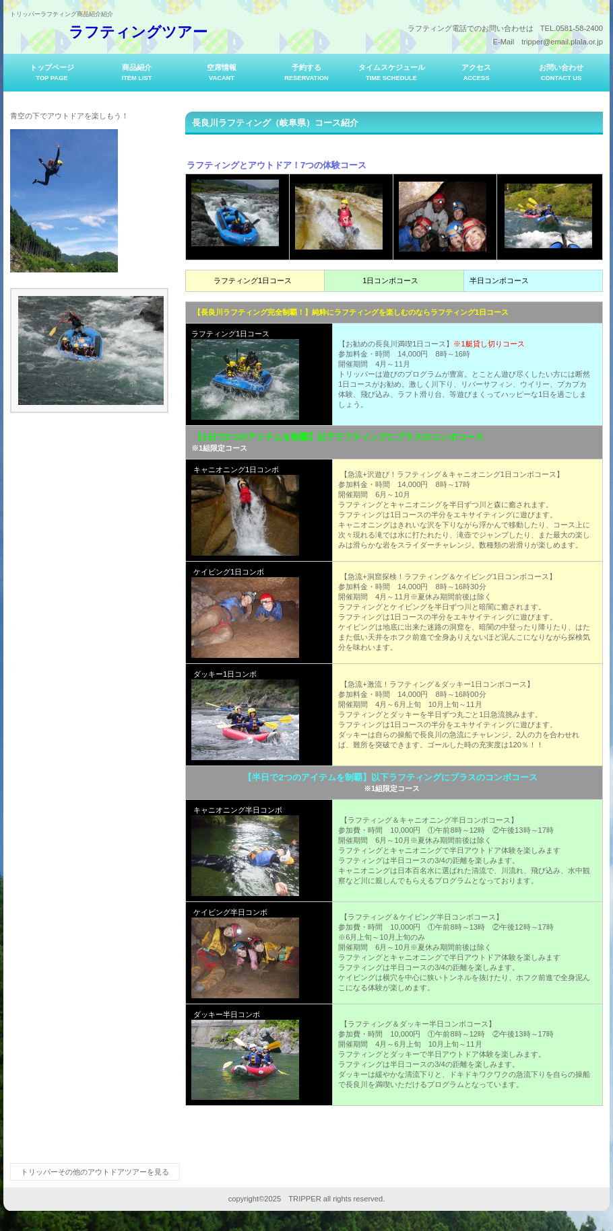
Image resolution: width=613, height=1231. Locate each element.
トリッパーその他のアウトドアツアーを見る (95, 1172)
